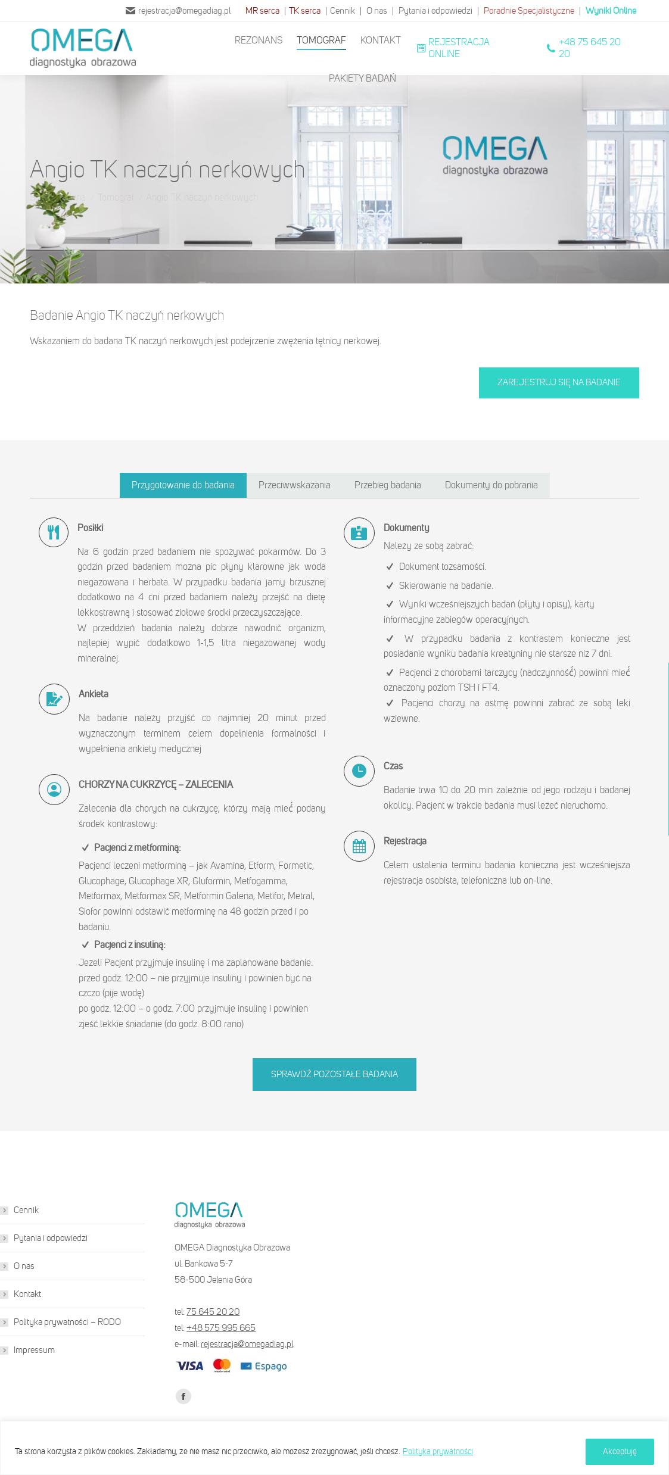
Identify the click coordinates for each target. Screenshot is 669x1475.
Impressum (34, 1350)
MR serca (262, 10)
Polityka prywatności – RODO (67, 1322)
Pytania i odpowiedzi (435, 10)
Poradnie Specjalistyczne (529, 10)
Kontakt (27, 1294)
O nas (376, 10)
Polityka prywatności (438, 1451)
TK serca (305, 10)
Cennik (342, 10)
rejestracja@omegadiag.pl (178, 10)
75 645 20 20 (212, 1311)
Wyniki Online (611, 10)
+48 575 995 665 (221, 1328)
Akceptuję (620, 1451)
